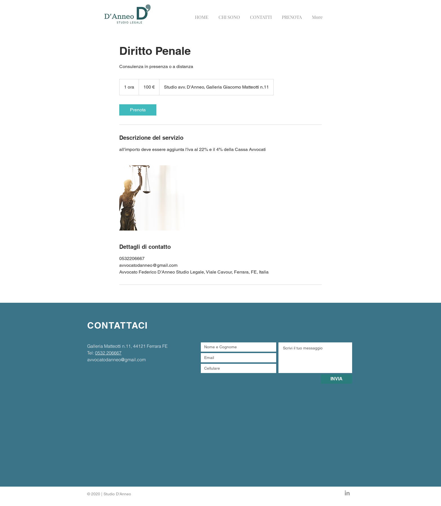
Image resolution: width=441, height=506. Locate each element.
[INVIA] (336, 379)
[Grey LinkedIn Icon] (347, 492)
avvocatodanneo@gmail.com (116, 359)
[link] (137, 110)
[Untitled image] (151, 198)
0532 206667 (108, 353)
